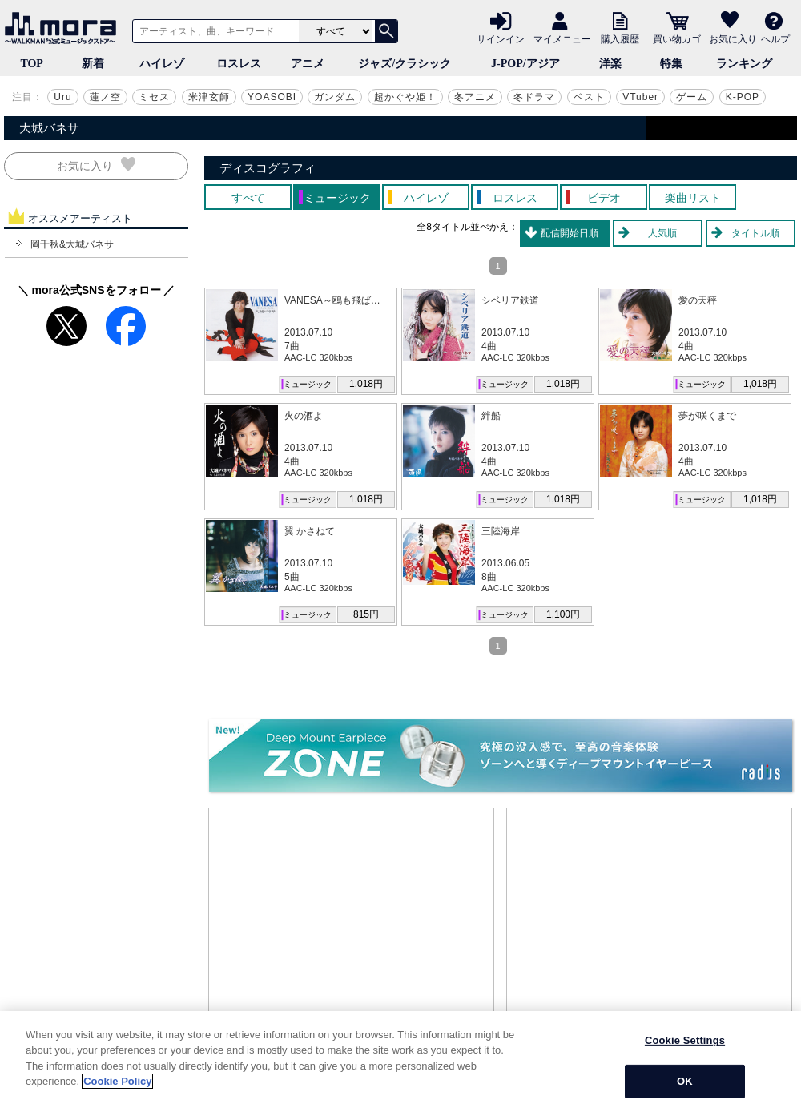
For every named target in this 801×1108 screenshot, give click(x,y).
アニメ (307, 64)
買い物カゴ (677, 38)
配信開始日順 (569, 233)
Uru (62, 97)
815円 (366, 614)
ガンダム (335, 97)
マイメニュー (562, 38)
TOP (31, 64)
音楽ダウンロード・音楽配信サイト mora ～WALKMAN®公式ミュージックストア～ (64, 28)
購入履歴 (620, 38)
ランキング (744, 64)
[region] (400, 1059)
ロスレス (238, 64)
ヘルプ (775, 38)
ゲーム (691, 97)
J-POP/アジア (525, 64)
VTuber (640, 97)
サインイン (501, 38)
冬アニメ (475, 97)
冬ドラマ (534, 97)
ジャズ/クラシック (404, 64)
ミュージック (308, 384)
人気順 (662, 233)
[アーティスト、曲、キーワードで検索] (213, 31)
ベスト (589, 97)
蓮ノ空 (105, 97)
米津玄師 (209, 97)
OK (685, 1081)
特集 (671, 64)
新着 (93, 64)
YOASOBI (272, 97)
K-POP (742, 97)
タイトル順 (755, 233)
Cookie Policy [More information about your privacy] (117, 1081)
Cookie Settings (685, 1040)
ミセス (154, 97)
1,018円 (366, 383)
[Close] (783, 1059)
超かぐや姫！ (405, 97)
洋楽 (610, 64)
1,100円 (563, 614)
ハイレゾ (161, 64)
